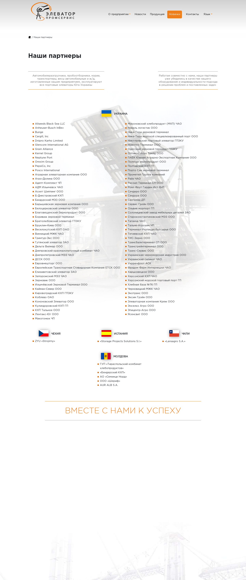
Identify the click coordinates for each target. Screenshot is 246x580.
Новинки (174, 14)
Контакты (192, 14)
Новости (140, 14)
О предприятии (118, 14)
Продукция (157, 14)
